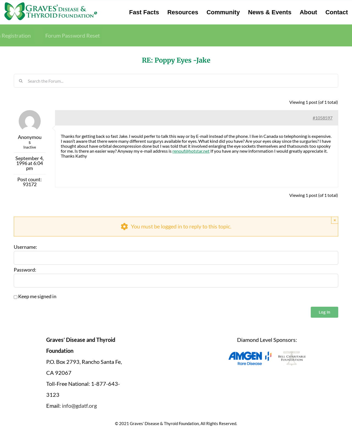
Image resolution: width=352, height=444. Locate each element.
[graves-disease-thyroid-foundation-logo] (50, 4)
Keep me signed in (37, 296)
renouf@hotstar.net (191, 150)
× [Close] (335, 220)
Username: (25, 247)
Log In (324, 312)
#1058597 (322, 117)
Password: (25, 269)
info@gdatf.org (79, 405)
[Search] (21, 81)
